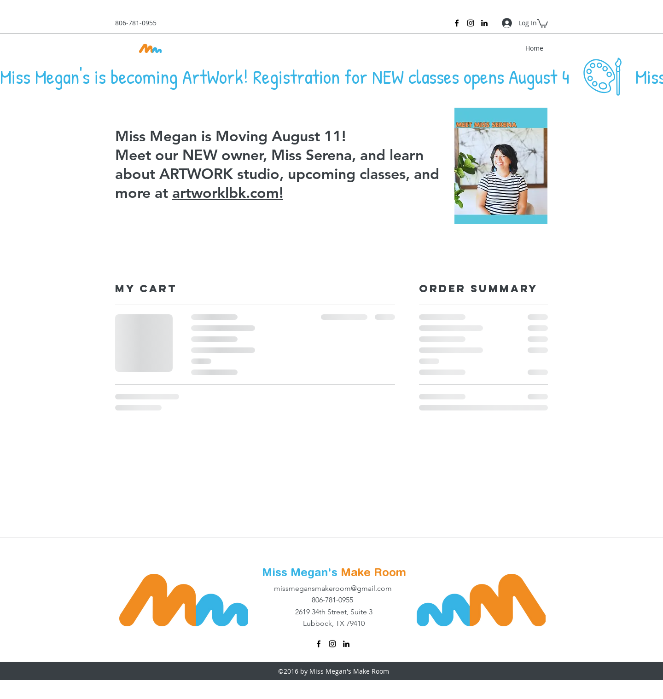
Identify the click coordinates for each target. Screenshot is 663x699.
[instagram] (470, 23)
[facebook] (456, 23)
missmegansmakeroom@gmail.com (333, 588)
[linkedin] (484, 23)
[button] (542, 23)
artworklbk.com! (227, 192)
